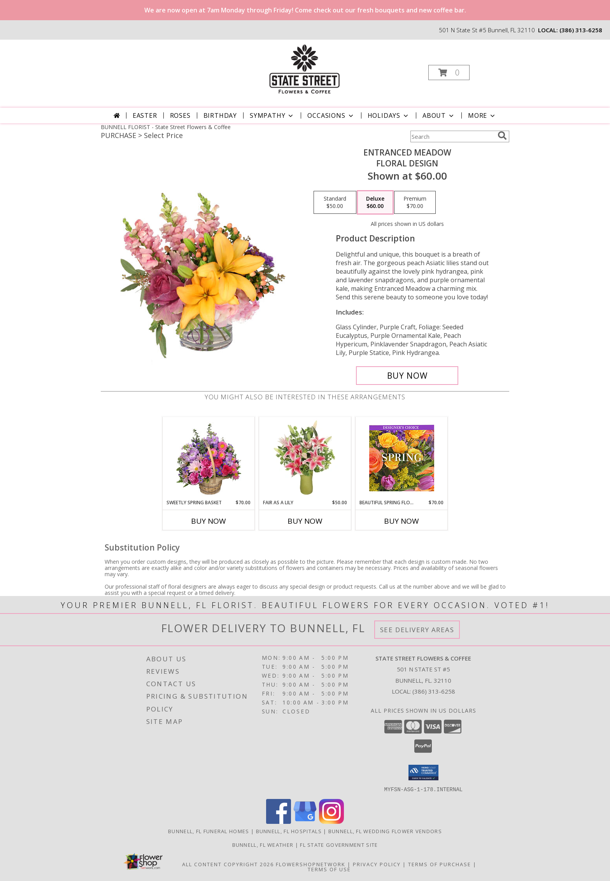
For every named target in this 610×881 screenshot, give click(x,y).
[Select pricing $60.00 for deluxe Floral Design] (375, 202)
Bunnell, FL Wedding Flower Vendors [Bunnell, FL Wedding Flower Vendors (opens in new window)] (385, 830)
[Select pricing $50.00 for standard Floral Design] (335, 202)
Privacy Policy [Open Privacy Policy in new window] (377, 863)
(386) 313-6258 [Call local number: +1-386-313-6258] (580, 30)
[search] (502, 135)
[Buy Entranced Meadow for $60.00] (407, 375)
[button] (449, 72)
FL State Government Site (339, 844)
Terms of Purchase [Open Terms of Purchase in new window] (439, 863)
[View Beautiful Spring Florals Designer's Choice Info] (401, 458)
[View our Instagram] (331, 821)
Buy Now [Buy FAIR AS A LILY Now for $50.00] (305, 521)
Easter (145, 115)
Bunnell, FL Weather (263, 844)
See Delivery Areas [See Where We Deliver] (417, 629)
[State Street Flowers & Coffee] (304, 70)
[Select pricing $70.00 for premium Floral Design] (414, 202)
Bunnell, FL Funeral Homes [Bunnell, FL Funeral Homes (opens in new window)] (208, 830)
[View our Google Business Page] (305, 821)
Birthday (220, 115)
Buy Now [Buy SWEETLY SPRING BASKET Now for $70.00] (208, 521)
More (482, 115)
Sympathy (272, 115)
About (438, 115)
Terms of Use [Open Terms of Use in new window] (329, 868)
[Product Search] (452, 136)
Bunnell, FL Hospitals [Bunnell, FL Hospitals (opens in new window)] (289, 830)
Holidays (389, 115)
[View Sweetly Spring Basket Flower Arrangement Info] (208, 458)
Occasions (330, 115)
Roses (180, 115)
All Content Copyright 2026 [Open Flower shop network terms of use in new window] (228, 863)
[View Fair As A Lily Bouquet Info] (305, 458)
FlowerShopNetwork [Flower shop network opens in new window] (310, 863)
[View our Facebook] (278, 821)
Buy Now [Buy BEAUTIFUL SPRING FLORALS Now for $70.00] (401, 521)
